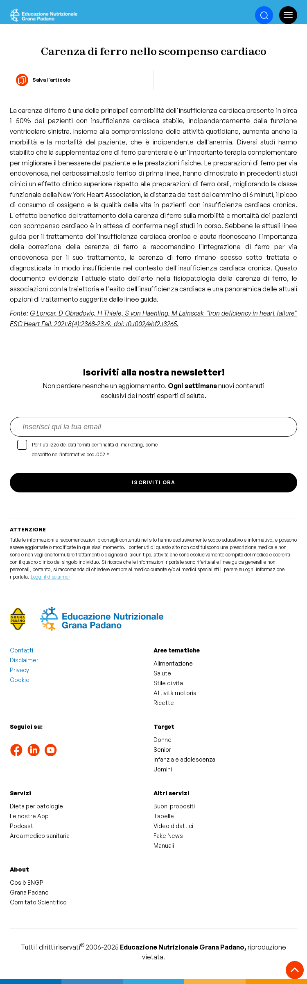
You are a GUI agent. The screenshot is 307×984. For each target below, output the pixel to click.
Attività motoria (175, 692)
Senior (162, 749)
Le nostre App (29, 815)
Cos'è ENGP (26, 882)
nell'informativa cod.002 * (80, 454)
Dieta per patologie (36, 806)
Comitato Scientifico (38, 902)
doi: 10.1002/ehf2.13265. (146, 324)
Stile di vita (168, 683)
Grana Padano (29, 892)
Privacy (19, 669)
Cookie (19, 679)
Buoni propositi (174, 806)
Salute (162, 673)
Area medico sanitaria (40, 835)
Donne (163, 739)
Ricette (164, 702)
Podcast (21, 825)
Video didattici (173, 825)
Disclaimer (24, 660)
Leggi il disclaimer (50, 577)
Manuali (164, 845)
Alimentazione (173, 663)
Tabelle (164, 815)
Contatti (21, 650)
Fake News (168, 835)
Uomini (163, 769)
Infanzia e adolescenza (184, 759)
